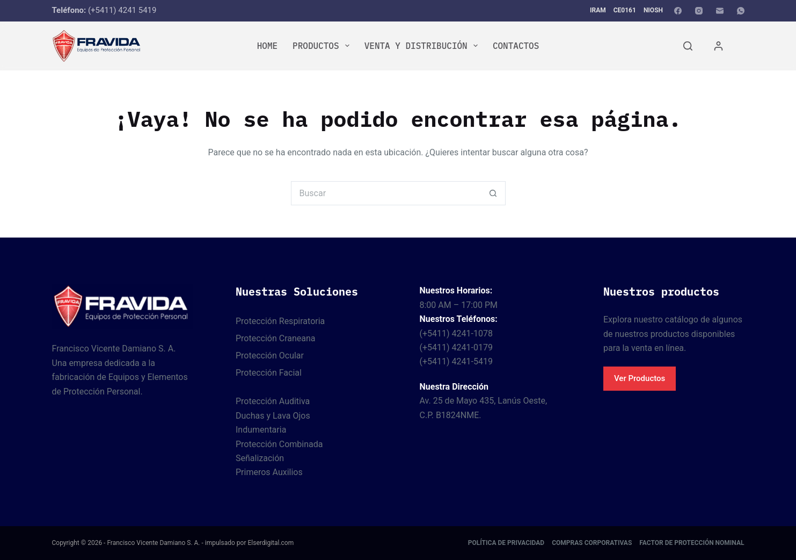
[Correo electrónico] (720, 11)
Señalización (260, 458)
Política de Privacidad (506, 543)
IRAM (598, 10)
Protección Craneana (276, 338)
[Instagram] (699, 11)
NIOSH (653, 10)
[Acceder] (718, 46)
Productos (323, 45)
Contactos (516, 45)
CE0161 (625, 10)
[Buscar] (687, 46)
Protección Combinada (279, 444)
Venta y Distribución (423, 45)
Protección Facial (269, 373)
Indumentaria (261, 430)
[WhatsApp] (740, 11)
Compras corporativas (592, 543)
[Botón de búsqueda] (493, 193)
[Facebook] (678, 11)
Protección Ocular (270, 355)
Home (267, 45)
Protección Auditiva (273, 401)
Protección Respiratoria (280, 321)
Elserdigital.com (270, 543)
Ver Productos (639, 378)
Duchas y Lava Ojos (273, 416)
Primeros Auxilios (269, 472)
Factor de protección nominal (691, 543)
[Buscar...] (386, 193)
